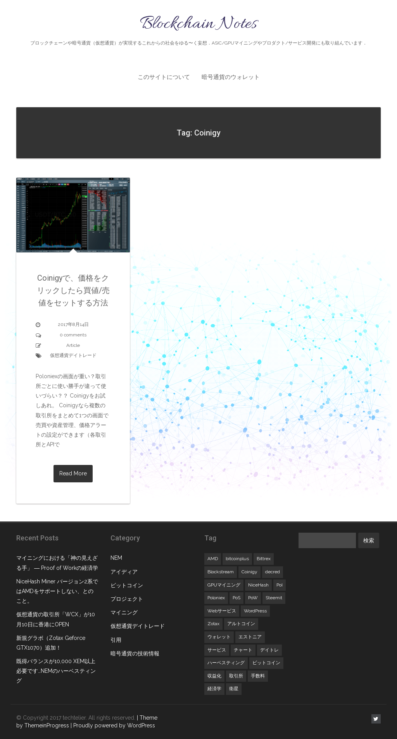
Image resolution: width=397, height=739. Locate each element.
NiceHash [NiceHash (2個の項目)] (258, 585)
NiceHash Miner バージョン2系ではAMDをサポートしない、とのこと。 (57, 591)
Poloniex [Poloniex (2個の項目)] (216, 597)
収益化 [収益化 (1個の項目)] (214, 676)
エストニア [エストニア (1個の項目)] (250, 637)
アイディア (124, 572)
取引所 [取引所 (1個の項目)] (236, 676)
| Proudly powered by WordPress (113, 725)
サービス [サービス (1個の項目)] (216, 650)
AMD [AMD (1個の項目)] (212, 558)
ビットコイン (126, 585)
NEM (116, 558)
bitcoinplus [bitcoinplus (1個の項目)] (237, 558)
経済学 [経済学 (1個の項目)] (214, 688)
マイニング (124, 612)
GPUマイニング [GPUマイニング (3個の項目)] (223, 585)
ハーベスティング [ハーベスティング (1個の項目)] (226, 662)
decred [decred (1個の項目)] (272, 571)
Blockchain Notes (198, 30)
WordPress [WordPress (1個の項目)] (255, 611)
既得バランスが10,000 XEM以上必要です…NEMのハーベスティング (56, 671)
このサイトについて (164, 77)
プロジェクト (126, 599)
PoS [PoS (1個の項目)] (236, 597)
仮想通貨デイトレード (73, 355)
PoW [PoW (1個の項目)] (253, 597)
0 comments (73, 335)
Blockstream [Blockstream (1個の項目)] (220, 571)
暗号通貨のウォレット (231, 77)
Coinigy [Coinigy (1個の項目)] (249, 571)
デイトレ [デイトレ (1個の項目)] (269, 650)
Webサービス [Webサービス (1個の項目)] (221, 611)
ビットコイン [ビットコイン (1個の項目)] (266, 662)
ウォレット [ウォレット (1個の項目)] (219, 637)
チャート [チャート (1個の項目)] (243, 650)
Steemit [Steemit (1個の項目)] (274, 597)
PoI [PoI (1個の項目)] (279, 585)
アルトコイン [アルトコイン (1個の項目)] (241, 623)
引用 (115, 640)
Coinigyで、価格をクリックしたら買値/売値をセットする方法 (73, 290)
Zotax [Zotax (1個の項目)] (213, 623)
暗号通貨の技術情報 (134, 653)
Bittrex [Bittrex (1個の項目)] (264, 558)
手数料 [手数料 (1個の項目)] (258, 676)
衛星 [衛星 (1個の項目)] (233, 688)
